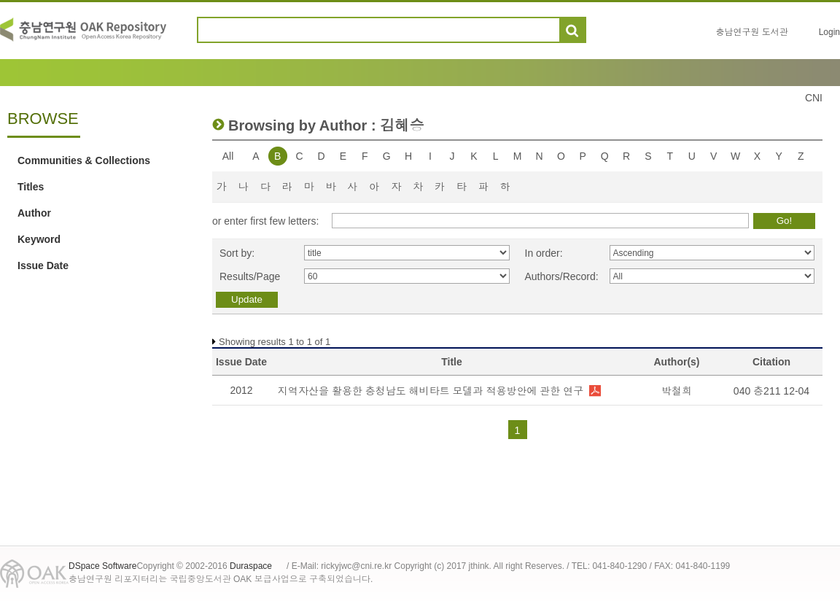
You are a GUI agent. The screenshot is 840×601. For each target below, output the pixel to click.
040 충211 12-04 (771, 391)
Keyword (39, 239)
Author (34, 213)
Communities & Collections (84, 160)
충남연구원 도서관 (751, 32)
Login (829, 32)
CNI (813, 98)
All (228, 156)
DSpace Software (102, 566)
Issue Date (43, 265)
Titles (31, 187)
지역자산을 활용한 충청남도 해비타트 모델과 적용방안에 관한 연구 (430, 391)
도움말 (604, 30)
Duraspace (251, 566)
